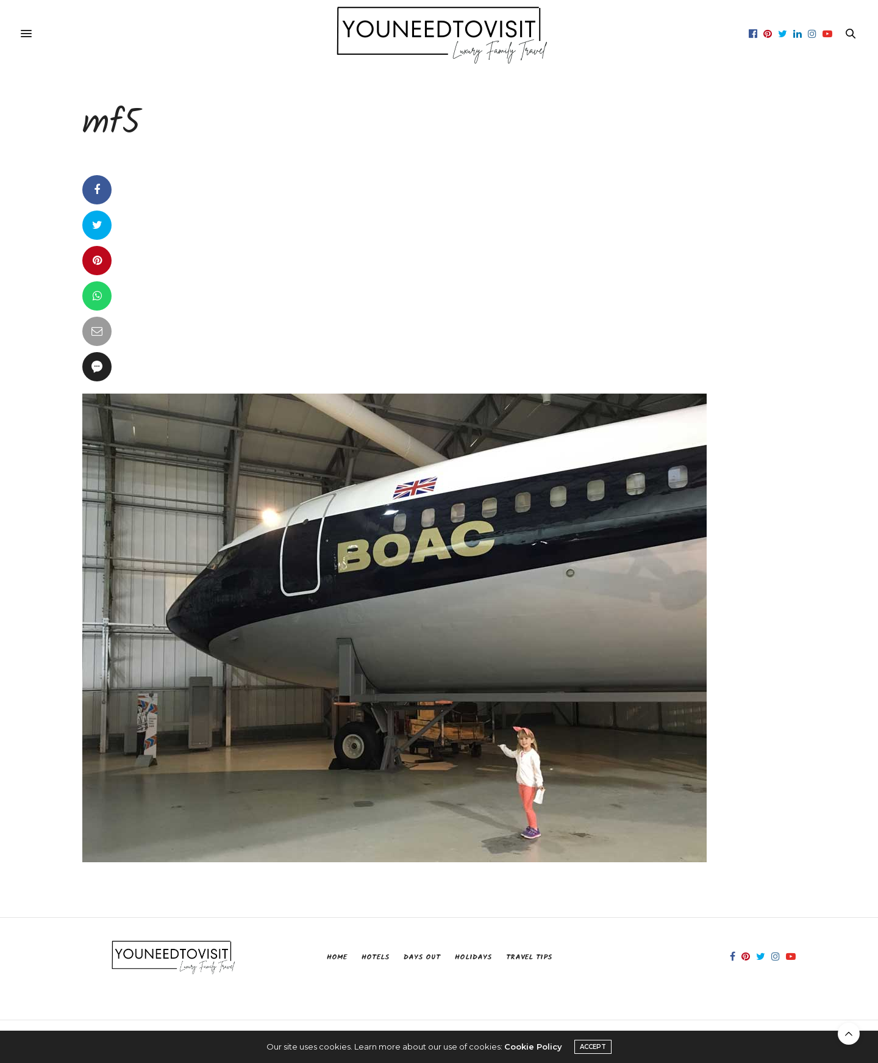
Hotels (375, 957)
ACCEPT (593, 1047)
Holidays (473, 957)
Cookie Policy (533, 1046)
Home (337, 957)
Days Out (422, 957)
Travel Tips (529, 957)
